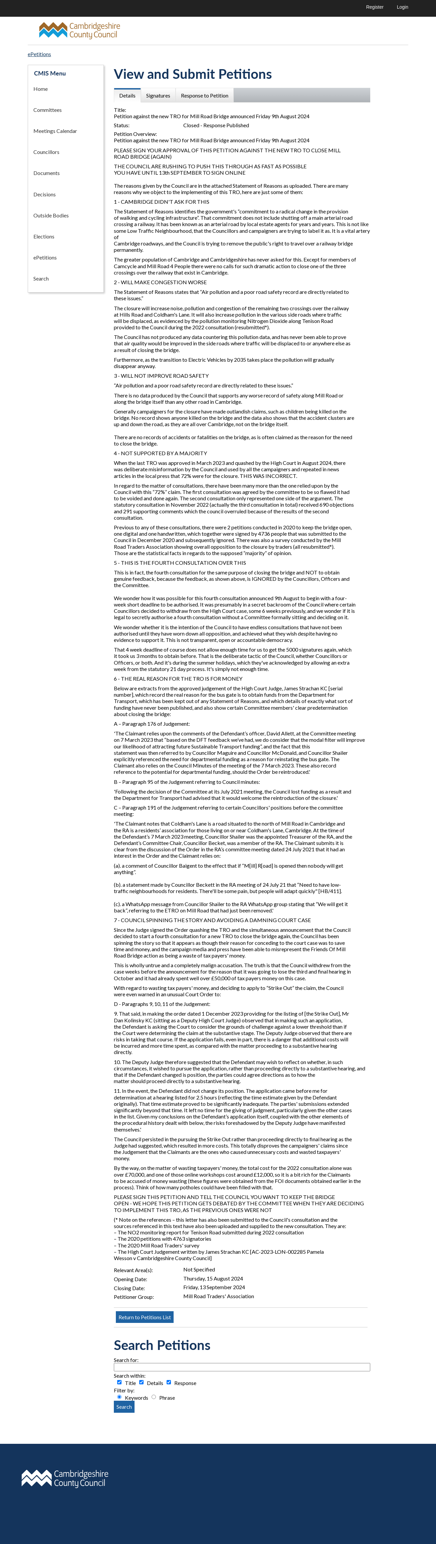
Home (40, 88)
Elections (43, 236)
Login (402, 7)
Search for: (126, 1360)
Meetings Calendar (55, 131)
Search (41, 278)
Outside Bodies (51, 215)
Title (130, 1383)
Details (155, 1383)
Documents (46, 173)
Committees (47, 110)
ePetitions (45, 257)
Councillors (46, 152)
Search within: (130, 1375)
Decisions (44, 194)
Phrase (167, 1397)
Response (185, 1383)
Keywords (136, 1397)
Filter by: (124, 1390)
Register (375, 7)
